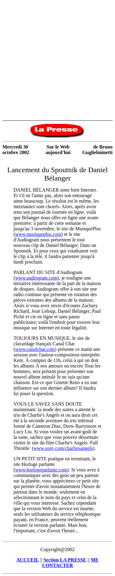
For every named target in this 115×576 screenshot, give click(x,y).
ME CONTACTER (70, 562)
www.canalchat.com (35, 349)
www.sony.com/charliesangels (63, 448)
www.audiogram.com (36, 277)
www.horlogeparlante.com (41, 469)
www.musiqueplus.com (38, 234)
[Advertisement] (57, 60)
